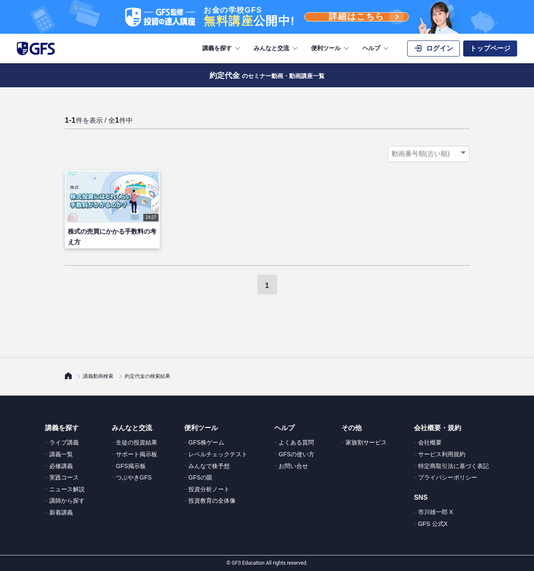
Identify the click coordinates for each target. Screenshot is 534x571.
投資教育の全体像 (212, 500)
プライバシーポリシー (447, 477)
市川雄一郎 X (435, 512)
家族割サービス (366, 442)
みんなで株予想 (209, 466)
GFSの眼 (200, 477)
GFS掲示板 (131, 466)
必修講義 (61, 466)
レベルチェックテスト (217, 454)
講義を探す (222, 48)
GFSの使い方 (296, 454)
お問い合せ (293, 466)
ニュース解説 (67, 489)
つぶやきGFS (134, 477)
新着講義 (61, 512)
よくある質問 (296, 442)
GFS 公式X (433, 523)
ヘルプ (376, 48)
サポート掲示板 (136, 454)
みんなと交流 (276, 48)
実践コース (64, 477)
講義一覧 (61, 454)
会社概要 (430, 442)
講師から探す (67, 500)
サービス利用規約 (441, 454)
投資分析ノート (209, 489)
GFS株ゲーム (206, 442)
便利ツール (331, 48)
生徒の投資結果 (136, 442)
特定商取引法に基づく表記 (453, 466)
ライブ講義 (64, 442)
